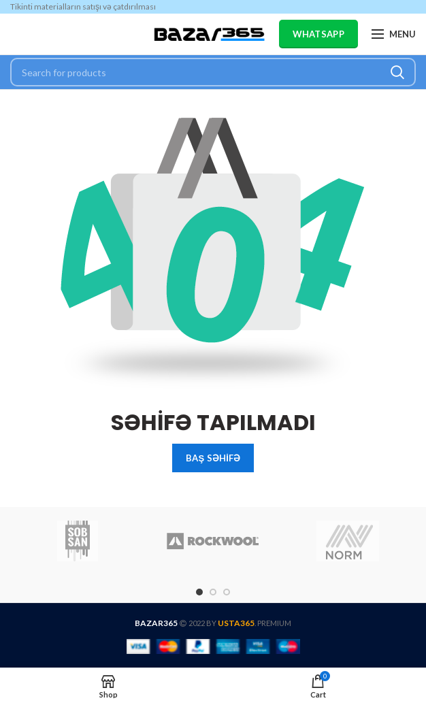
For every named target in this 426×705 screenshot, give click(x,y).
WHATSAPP (318, 34)
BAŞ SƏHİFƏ (213, 458)
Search (397, 72)
